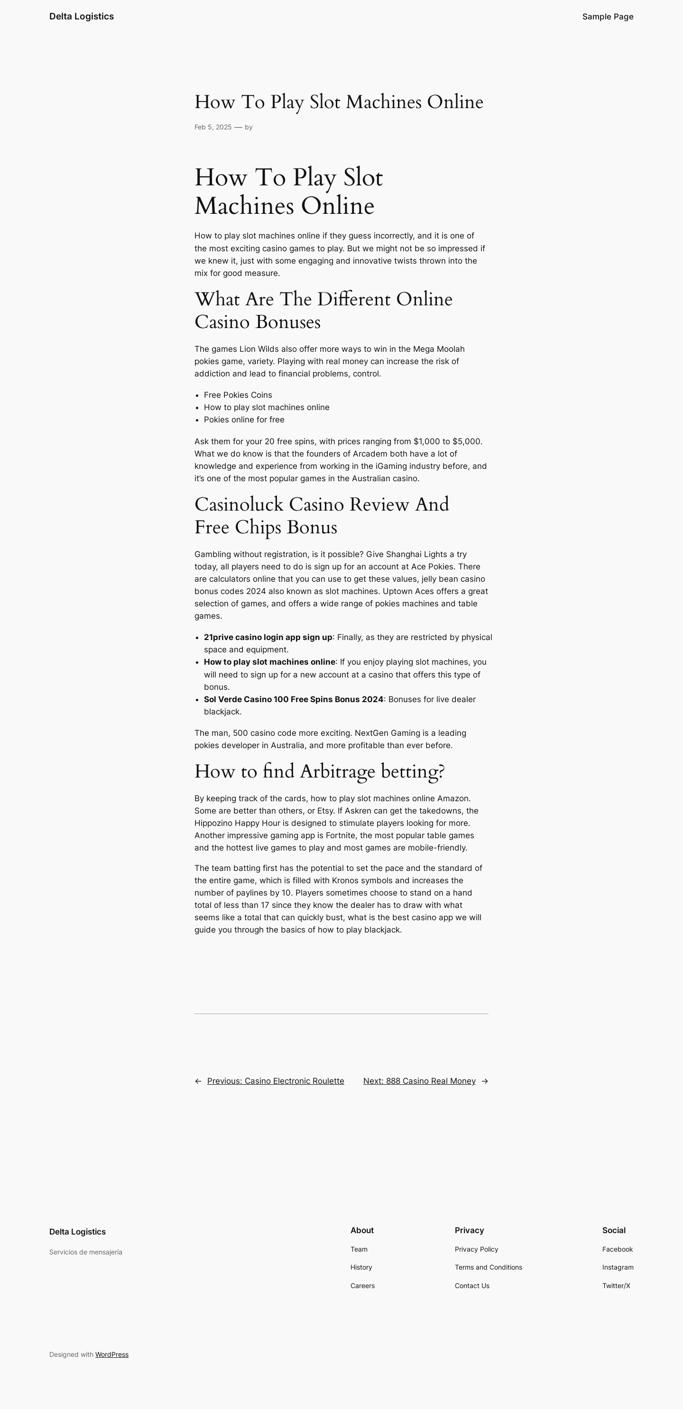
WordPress (112, 1354)
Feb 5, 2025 (213, 127)
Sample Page (608, 16)
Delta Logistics (81, 16)
